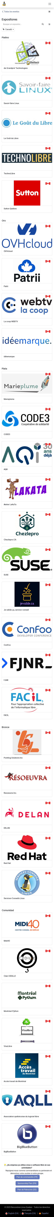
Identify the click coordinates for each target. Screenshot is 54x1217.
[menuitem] (12, 1213)
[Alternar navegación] (49, 3)
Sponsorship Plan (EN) (27, 1183)
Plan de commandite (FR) (26, 1177)
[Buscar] (43, 24)
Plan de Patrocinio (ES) (27, 1190)
